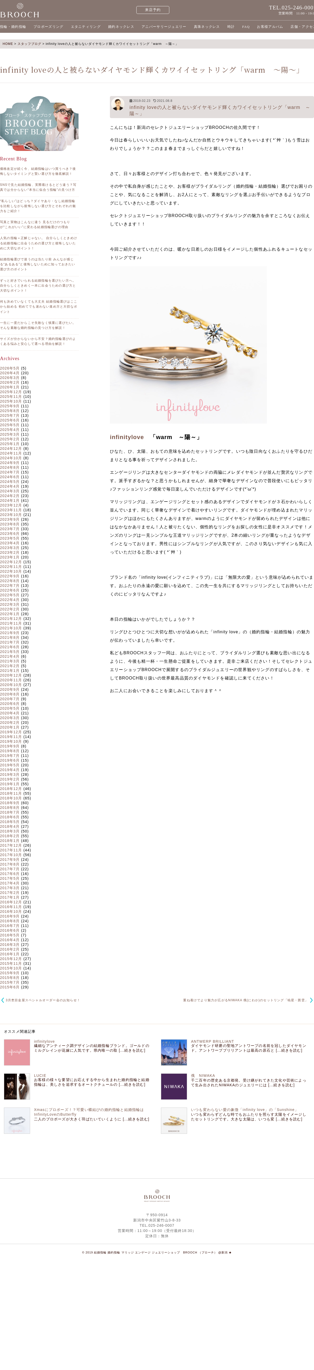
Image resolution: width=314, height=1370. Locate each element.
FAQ (246, 27)
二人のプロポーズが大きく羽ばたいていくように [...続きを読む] (91, 1119)
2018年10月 (11, 798)
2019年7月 (10, 756)
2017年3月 (10, 888)
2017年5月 (10, 878)
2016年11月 (11, 907)
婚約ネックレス (121, 27)
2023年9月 (10, 519)
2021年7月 (10, 642)
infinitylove (127, 437)
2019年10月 (11, 741)
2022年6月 (10, 590)
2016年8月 (10, 921)
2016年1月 (10, 954)
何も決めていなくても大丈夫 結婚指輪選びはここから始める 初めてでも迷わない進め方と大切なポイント (38, 306)
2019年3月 (10, 774)
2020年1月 (10, 727)
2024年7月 (10, 472)
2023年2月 (10, 552)
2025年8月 (10, 411)
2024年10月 (11, 458)
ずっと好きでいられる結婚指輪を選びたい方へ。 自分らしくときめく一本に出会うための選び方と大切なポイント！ (38, 285)
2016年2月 (10, 949)
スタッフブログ (29, 44)
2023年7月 (10, 529)
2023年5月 (10, 538)
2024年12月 (11, 448)
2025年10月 (11, 401)
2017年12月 (11, 845)
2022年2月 (10, 609)
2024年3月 (10, 491)
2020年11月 (11, 680)
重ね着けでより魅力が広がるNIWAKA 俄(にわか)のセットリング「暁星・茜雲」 (245, 1000)
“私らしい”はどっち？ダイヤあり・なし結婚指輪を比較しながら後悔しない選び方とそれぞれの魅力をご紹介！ (38, 206)
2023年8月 (10, 524)
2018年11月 (11, 793)
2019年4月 (10, 770)
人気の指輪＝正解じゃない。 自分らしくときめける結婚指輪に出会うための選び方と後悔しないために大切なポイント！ (38, 243)
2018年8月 (10, 807)
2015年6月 (10, 987)
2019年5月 (10, 765)
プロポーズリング (48, 27)
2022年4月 (10, 600)
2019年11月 (11, 737)
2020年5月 (10, 708)
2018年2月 (10, 836)
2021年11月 (11, 623)
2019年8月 (10, 751)
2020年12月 (11, 675)
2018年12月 (11, 789)
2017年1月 (10, 897)
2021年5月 (10, 652)
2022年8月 (10, 581)
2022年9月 (10, 576)
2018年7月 (10, 812)
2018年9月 (10, 803)
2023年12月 (11, 505)
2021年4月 (10, 656)
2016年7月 (10, 926)
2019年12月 (11, 732)
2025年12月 (11, 392)
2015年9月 (10, 973)
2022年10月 (11, 571)
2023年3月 (10, 548)
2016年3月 (10, 944)
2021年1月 (10, 670)
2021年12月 (11, 618)
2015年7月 (10, 982)
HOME (8, 44)
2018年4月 (10, 826)
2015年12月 (11, 959)
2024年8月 (10, 467)
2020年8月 (10, 694)
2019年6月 (10, 760)
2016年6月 (10, 930)
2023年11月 (11, 510)
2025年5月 (10, 425)
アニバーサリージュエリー (164, 27)
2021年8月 (10, 637)
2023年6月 (10, 533)
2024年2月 (10, 496)
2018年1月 (10, 841)
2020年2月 (10, 722)
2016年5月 (10, 935)
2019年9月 (10, 746)
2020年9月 (10, 689)
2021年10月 (11, 628)
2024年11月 (11, 453)
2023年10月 (11, 515)
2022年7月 (10, 585)
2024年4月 (10, 486)
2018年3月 (10, 831)
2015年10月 (11, 968)
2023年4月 (10, 543)
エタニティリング (86, 27)
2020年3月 (10, 718)
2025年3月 (10, 434)
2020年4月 (10, 713)
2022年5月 (10, 595)
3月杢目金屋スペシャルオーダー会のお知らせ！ (43, 1000)
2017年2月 (10, 892)
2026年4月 (10, 373)
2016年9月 (10, 916)
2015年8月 (10, 978)
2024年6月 (10, 477)
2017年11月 (11, 850)
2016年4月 (10, 940)
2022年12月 (11, 562)
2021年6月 (10, 647)
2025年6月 (10, 420)
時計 (231, 27)
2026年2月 (10, 382)
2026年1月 (10, 387)
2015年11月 (11, 963)
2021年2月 (10, 666)
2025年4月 (10, 430)
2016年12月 (11, 902)
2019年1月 (10, 784)
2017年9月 (10, 859)
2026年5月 (10, 368)
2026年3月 (10, 378)
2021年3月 (10, 661)
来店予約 (153, 10)
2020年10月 (11, 685)
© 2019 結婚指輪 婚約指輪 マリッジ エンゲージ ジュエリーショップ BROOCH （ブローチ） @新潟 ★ (157, 1252)
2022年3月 (10, 604)
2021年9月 (10, 633)
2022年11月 (11, 567)
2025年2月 (10, 439)
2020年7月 (10, 699)
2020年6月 (10, 704)
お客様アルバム (270, 27)
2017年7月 (10, 869)
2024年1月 (10, 500)
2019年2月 (10, 779)
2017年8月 (10, 864)
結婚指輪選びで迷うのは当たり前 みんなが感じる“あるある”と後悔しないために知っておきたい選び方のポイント (37, 264)
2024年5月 (10, 482)
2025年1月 (10, 444)
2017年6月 (10, 874)
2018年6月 (10, 817)
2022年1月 (10, 614)
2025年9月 (10, 406)
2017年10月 (11, 855)
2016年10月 (11, 911)
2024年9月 (10, 463)
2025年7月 (10, 415)
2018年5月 (10, 822)
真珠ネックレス (207, 27)
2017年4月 (10, 883)
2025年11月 (11, 396)
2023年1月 (10, 557)
